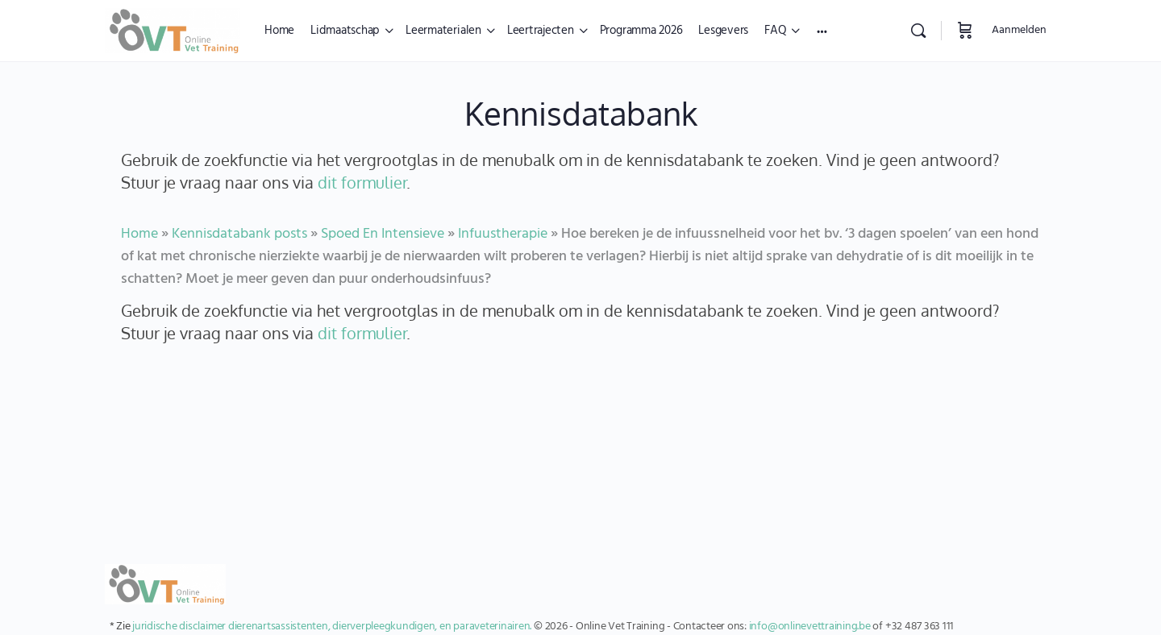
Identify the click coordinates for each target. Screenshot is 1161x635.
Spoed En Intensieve (382, 234)
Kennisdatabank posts (239, 234)
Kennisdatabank (580, 113)
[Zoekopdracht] (918, 30)
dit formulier (362, 182)
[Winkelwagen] (965, 30)
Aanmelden (1019, 30)
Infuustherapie (502, 234)
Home (139, 234)
